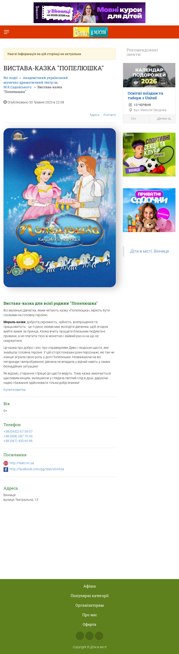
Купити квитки (14, 390)
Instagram (89, 636)
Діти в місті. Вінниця (149, 251)
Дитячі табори (162, 119)
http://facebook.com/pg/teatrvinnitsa (37, 469)
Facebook (80, 636)
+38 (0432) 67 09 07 (18, 431)
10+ (130, 119)
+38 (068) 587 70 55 (18, 436)
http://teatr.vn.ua (22, 463)
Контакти (109, 111)
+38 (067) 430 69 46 (18, 441)
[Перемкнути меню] (6, 32)
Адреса (94, 111)
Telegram (99, 636)
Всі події (10, 77)
